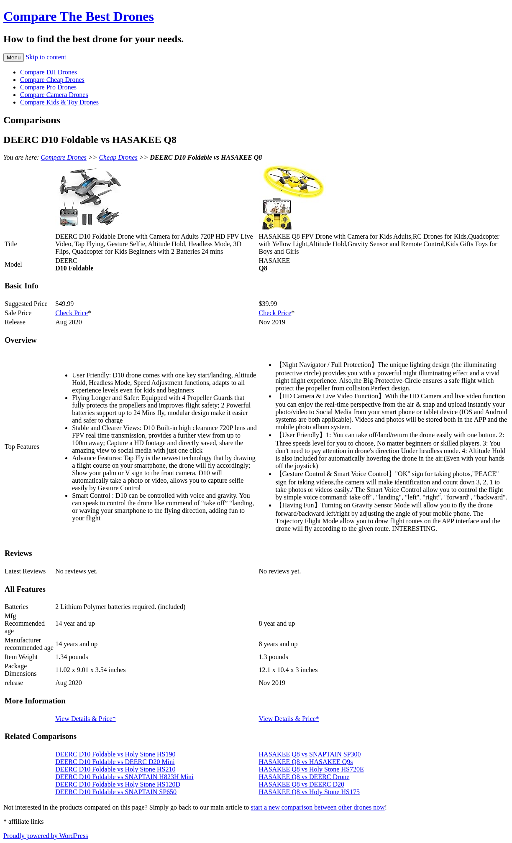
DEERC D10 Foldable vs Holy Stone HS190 (115, 754)
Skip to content (46, 57)
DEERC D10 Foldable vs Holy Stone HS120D (117, 784)
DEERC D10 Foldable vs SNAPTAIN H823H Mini (124, 776)
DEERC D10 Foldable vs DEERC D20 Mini (114, 761)
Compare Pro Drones (48, 87)
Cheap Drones (118, 157)
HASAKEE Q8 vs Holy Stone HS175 (309, 791)
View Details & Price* (85, 718)
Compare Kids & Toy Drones (59, 102)
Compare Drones (63, 157)
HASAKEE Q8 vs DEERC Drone (304, 776)
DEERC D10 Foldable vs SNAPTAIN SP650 (116, 791)
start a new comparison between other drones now (317, 807)
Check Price (71, 312)
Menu (13, 57)
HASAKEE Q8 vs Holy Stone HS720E (311, 769)
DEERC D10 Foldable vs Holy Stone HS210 (115, 769)
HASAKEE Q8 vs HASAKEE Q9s (306, 761)
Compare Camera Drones (54, 94)
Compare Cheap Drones (52, 79)
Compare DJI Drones (48, 72)
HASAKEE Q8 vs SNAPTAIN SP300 (310, 754)
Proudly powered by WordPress (45, 835)
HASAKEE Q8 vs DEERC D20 (301, 784)
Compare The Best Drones (78, 16)
